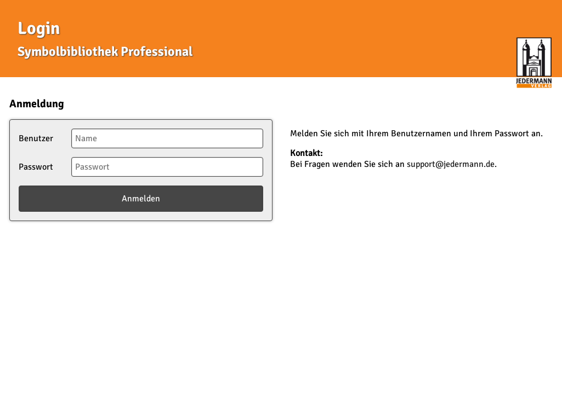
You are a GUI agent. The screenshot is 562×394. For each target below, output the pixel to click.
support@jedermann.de (451, 164)
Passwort (36, 166)
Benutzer (36, 138)
